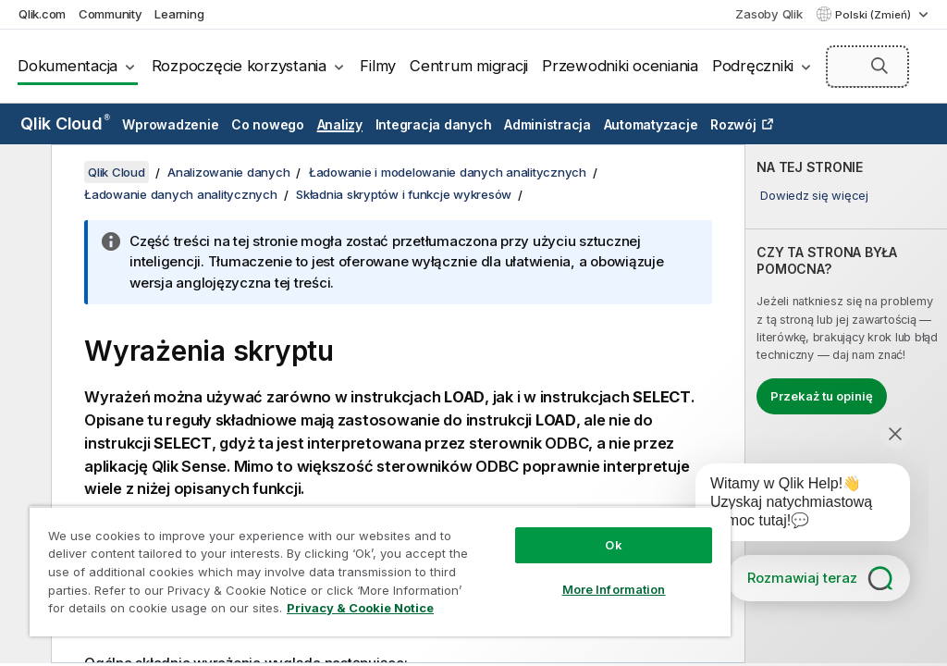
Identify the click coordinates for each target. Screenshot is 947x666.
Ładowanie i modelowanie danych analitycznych (447, 172)
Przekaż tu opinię (821, 395)
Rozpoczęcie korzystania (239, 65)
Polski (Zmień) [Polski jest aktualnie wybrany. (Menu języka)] (874, 14)
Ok (613, 544)
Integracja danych (433, 124)
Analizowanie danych (228, 172)
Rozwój (733, 124)
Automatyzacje (651, 124)
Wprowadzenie (170, 124)
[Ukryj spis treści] (23, 173)
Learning (178, 13)
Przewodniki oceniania (620, 65)
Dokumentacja (67, 65)
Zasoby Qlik (768, 13)
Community (110, 13)
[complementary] (846, 403)
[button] (879, 65)
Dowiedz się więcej (814, 195)
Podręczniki (752, 65)
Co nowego (267, 124)
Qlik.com (42, 13)
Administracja (547, 124)
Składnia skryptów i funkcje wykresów (403, 194)
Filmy (378, 65)
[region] (380, 571)
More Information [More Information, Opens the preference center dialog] (614, 589)
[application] (790, 506)
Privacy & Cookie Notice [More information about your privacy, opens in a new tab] (360, 607)
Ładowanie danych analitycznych (180, 194)
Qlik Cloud (65, 123)
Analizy (340, 124)
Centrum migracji (469, 65)
